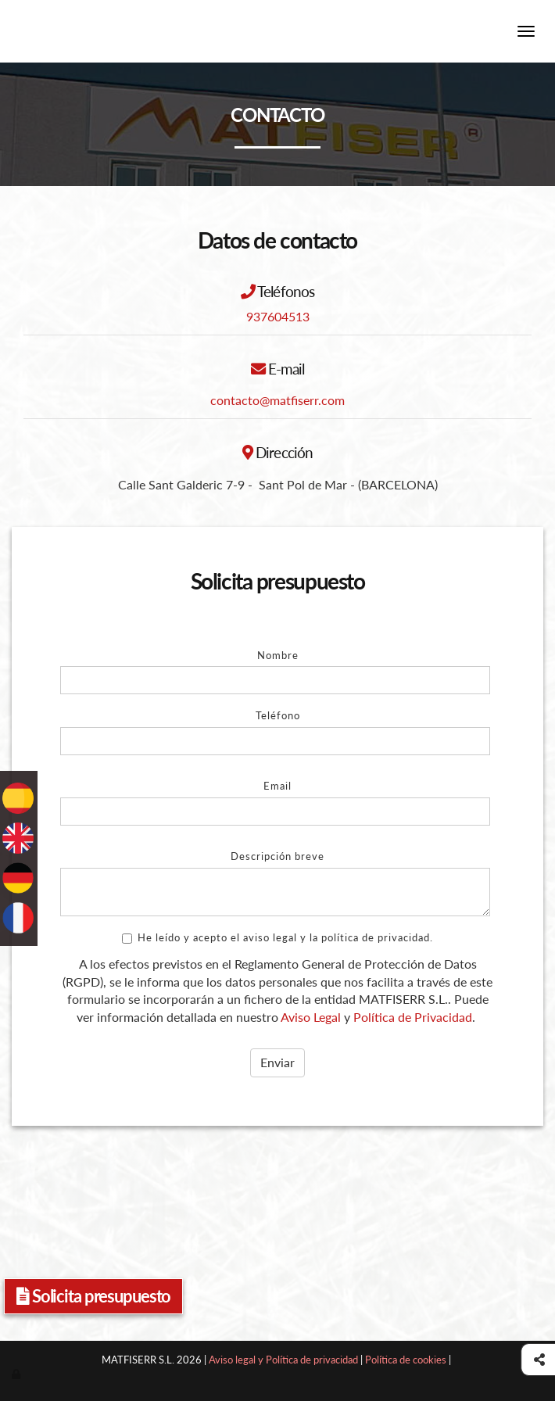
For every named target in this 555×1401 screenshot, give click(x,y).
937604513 (278, 316)
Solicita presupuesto (93, 1295)
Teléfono (278, 715)
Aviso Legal (311, 1016)
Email (277, 785)
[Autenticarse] (17, 1373)
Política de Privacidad (412, 1016)
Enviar (277, 1062)
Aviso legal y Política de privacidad (283, 1359)
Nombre (278, 655)
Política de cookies (405, 1359)
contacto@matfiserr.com (277, 399)
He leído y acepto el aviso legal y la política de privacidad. (277, 937)
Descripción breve (277, 856)
